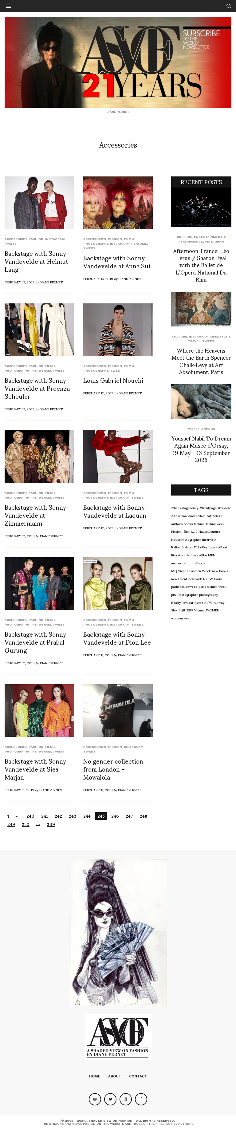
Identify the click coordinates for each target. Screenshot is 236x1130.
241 (44, 816)
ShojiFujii (178, 610)
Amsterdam (197, 515)
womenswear (181, 618)
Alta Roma (179, 515)
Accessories (16, 239)
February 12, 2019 (98, 393)
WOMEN (212, 610)
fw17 (194, 531)
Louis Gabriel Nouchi (113, 380)
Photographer (188, 594)
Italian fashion (181, 547)
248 (143, 816)
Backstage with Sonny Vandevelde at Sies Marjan (35, 769)
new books (220, 570)
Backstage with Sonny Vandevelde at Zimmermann (35, 515)
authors (177, 523)
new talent (179, 578)
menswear (179, 563)
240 (30, 816)
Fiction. (177, 531)
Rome (199, 602)
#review (224, 507)
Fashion (36, 239)
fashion (199, 523)
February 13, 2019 (19, 282)
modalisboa (196, 563)
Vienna (199, 610)
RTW (208, 602)
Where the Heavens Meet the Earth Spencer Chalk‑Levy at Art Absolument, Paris (201, 361)
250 (26, 824)
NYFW (208, 578)
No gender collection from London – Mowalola (113, 769)
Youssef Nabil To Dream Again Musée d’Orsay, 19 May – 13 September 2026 (201, 449)
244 (87, 816)
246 (115, 816)
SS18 (189, 610)
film (187, 531)
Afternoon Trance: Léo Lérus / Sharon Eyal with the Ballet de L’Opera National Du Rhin (201, 264)
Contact (138, 1076)
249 (11, 824)
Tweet (11, 243)
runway (219, 602)
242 (58, 816)
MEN (211, 555)
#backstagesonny (184, 507)
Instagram (55, 239)
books (188, 523)
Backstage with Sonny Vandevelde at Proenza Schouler (37, 388)
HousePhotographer (186, 539)
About (114, 1076)
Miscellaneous (201, 429)
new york (195, 578)
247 (129, 816)
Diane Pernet (51, 282)
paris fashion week (212, 586)
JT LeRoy (200, 547)
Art (209, 515)
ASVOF (218, 515)
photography (208, 594)
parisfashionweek (184, 586)
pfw (173, 594)
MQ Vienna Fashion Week (191, 570)
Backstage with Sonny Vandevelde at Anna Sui (116, 262)
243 (73, 816)
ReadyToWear (182, 602)
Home (94, 1076)
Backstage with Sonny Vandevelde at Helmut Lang (36, 261)
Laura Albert (218, 547)
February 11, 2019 (98, 655)
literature (178, 555)
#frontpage (208, 507)
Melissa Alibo (197, 555)
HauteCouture (209, 531)
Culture (184, 237)
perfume (139, 243)
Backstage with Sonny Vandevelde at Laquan (114, 511)
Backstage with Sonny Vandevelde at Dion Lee (117, 638)
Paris (218, 578)
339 (51, 824)
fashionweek (215, 523)
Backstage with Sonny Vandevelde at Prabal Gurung (35, 642)
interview (209, 539)
